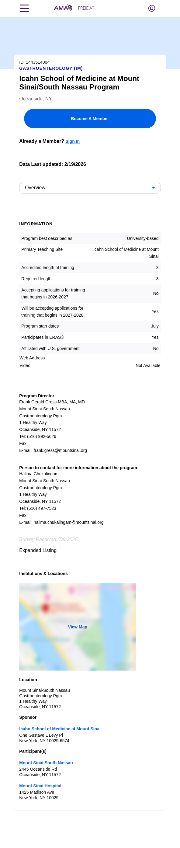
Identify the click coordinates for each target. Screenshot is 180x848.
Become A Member (90, 118)
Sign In (72, 141)
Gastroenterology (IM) (51, 68)
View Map (78, 626)
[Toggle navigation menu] (24, 8)
